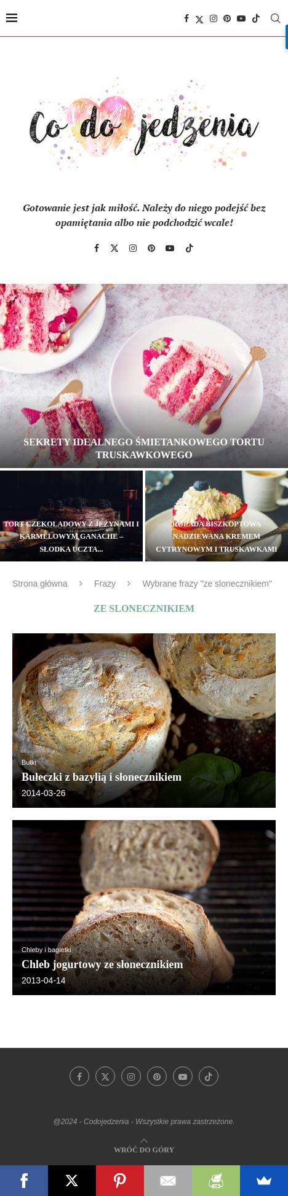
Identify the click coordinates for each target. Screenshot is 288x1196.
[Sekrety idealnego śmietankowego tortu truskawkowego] (144, 376)
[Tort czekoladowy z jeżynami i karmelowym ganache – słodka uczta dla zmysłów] (71, 516)
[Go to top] (144, 1149)
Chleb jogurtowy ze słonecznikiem (102, 964)
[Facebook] (186, 18)
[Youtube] (241, 18)
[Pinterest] (227, 18)
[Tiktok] (256, 18)
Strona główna (40, 583)
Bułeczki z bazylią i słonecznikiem (102, 777)
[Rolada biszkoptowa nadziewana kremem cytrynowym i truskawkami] (216, 516)
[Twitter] (199, 18)
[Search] (276, 18)
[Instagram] (213, 18)
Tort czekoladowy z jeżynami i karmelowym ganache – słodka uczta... (71, 537)
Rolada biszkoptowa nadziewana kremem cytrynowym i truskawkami (216, 537)
